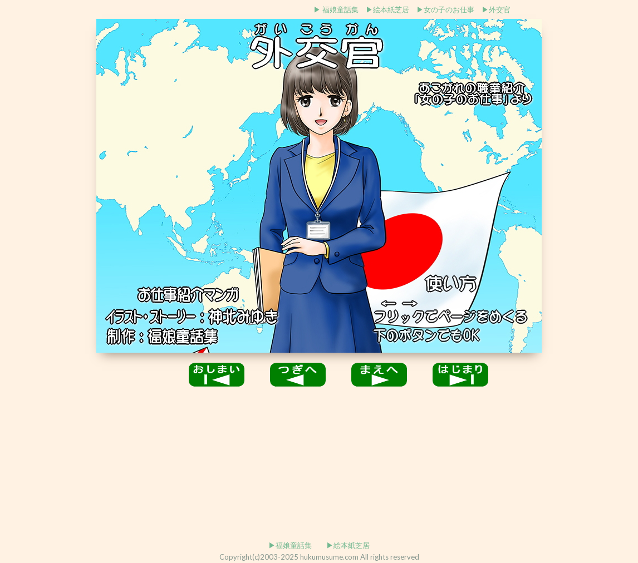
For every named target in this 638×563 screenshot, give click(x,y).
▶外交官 (496, 9)
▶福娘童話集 (290, 545)
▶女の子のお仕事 (445, 9)
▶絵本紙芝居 (387, 9)
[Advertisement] (142, 8)
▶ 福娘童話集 (336, 9)
